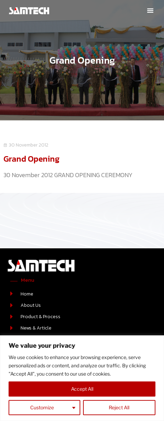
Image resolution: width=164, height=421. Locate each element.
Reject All (119, 407)
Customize (42, 407)
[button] (150, 10)
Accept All (82, 389)
